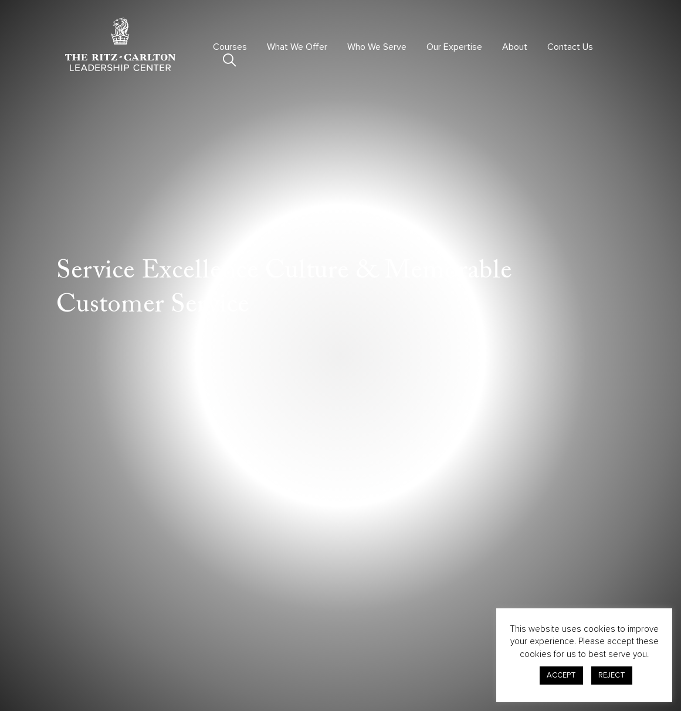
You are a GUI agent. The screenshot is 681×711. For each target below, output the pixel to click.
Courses (230, 47)
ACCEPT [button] (561, 675)
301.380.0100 (90, 661)
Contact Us (570, 47)
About (514, 47)
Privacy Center (473, 624)
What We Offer (297, 47)
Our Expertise (454, 47)
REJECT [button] (611, 675)
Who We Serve (376, 47)
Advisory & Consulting (357, 631)
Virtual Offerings (236, 631)
